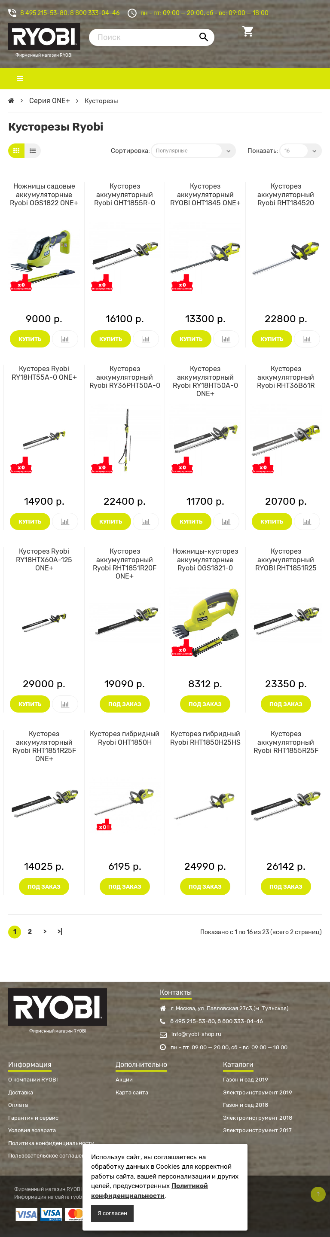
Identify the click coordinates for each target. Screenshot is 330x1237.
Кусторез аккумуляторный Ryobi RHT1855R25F (286, 742)
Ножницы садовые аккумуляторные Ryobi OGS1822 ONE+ (44, 194)
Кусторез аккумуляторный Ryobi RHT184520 (285, 194)
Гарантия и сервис (33, 1118)
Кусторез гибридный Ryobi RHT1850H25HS (205, 738)
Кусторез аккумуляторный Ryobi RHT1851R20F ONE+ (124, 563)
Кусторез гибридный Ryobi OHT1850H (124, 738)
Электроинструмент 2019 (257, 1092)
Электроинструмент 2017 (257, 1130)
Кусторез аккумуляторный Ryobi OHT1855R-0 (124, 194)
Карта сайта (132, 1092)
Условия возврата (32, 1130)
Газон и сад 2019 (245, 1079)
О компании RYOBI (33, 1079)
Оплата (18, 1105)
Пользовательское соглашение (50, 1155)
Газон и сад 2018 (245, 1105)
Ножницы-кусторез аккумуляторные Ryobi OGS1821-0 (205, 559)
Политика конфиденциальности (51, 1143)
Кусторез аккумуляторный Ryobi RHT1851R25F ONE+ (44, 746)
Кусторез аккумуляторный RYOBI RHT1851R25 (286, 559)
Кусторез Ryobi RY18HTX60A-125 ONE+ (44, 559)
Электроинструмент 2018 (257, 1118)
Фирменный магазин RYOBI (44, 36)
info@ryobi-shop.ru (190, 1034)
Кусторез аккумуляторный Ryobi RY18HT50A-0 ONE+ (205, 381)
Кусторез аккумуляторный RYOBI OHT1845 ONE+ (205, 194)
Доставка (20, 1092)
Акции (124, 1079)
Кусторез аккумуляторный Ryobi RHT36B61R (286, 377)
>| (60, 931)
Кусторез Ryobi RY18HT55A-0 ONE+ (44, 373)
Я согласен (112, 1213)
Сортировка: (130, 151)
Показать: (263, 151)
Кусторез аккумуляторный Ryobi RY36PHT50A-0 (124, 377)
